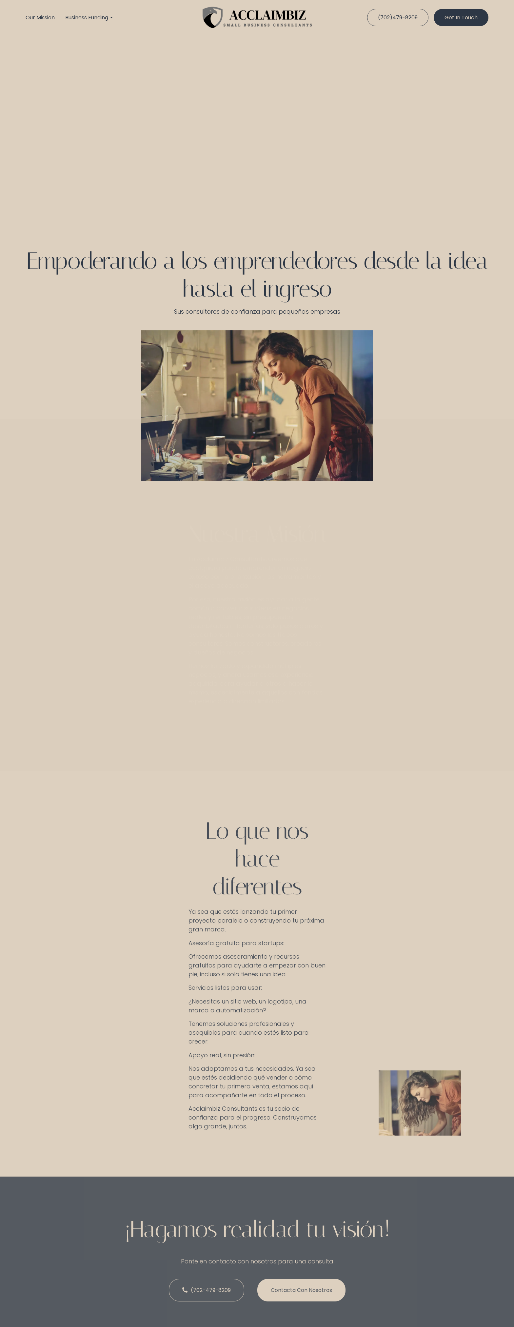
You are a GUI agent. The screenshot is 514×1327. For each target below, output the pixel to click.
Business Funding (86, 17)
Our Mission (40, 17)
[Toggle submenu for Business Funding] (110, 17)
